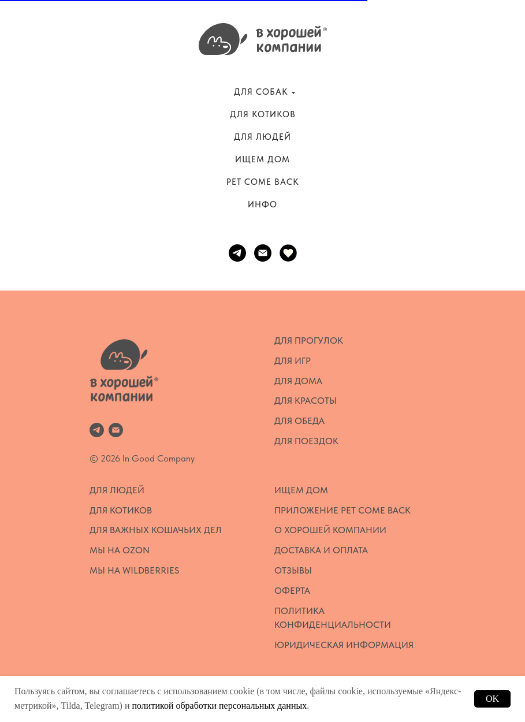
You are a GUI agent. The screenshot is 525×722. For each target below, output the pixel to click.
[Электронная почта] (262, 253)
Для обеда (299, 420)
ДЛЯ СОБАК (261, 92)
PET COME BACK (262, 182)
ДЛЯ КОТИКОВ (263, 114)
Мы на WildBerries (134, 570)
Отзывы (293, 570)
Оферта (292, 590)
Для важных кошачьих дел (156, 529)
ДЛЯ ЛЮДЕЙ (262, 137)
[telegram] (237, 253)
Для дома (298, 380)
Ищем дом (301, 490)
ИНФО (262, 204)
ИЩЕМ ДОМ (262, 159)
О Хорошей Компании (330, 529)
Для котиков (121, 510)
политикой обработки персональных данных (219, 705)
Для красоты (305, 400)
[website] (288, 253)
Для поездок (306, 441)
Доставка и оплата (321, 550)
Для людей (117, 490)
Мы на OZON (120, 550)
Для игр (292, 360)
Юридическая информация (344, 644)
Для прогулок (308, 340)
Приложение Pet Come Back (342, 510)
